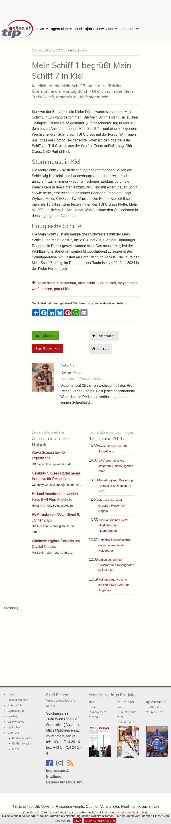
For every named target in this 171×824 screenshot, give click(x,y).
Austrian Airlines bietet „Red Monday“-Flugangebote (113, 525)
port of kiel (62, 289)
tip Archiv (14, 727)
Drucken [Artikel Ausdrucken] (100, 349)
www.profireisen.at (60, 736)
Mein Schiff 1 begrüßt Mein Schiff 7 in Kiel (81, 70)
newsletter (105, 29)
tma (97, 709)
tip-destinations (18, 699)
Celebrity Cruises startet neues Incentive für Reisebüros (114, 545)
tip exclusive (156, 706)
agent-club (59, 29)
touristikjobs (84, 29)
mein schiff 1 (88, 283)
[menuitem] (17, 29)
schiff (84, 50)
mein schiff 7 (48, 283)
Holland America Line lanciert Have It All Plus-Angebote (114, 585)
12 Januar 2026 (111, 436)
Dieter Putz (70, 372)
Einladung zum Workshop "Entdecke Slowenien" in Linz (115, 486)
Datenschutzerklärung (100, 820)
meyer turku (127, 283)
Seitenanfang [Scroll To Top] (103, 336)
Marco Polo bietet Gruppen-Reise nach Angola (112, 506)
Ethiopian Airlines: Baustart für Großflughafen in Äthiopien (116, 565)
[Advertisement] (85, 8)
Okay (77, 820)
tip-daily (13, 716)
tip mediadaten (22, 738)
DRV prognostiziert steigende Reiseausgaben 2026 (115, 466)
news (40, 29)
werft (36, 289)
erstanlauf (68, 283)
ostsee (47, 289)
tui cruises (108, 283)
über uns (127, 29)
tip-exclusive (16, 721)
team (15, 749)
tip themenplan (22, 743)
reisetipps (126, 711)
